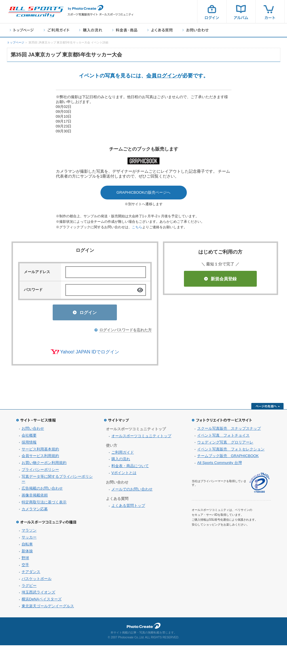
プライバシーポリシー (40, 471)
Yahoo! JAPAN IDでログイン (89, 353)
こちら (137, 227)
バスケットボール (37, 580)
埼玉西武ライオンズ (38, 594)
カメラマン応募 (35, 511)
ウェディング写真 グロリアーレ (225, 444)
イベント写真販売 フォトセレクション (231, 451)
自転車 (27, 546)
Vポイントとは (123, 474)
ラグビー (29, 587)
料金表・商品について (130, 467)
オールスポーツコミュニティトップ (141, 437)
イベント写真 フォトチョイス (223, 437)
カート (270, 11)
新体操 (27, 553)
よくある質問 (160, 30)
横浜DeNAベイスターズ (42, 601)
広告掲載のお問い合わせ (42, 490)
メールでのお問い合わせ (132, 491)
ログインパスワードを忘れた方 (125, 332)
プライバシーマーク (259, 484)
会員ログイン (161, 76)
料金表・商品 (125, 30)
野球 (25, 559)
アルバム (241, 11)
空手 (25, 566)
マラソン (29, 532)
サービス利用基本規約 (40, 451)
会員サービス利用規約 (40, 457)
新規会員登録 (220, 278)
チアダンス (31, 573)
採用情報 (29, 444)
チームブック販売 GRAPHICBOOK (228, 457)
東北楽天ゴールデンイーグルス (48, 608)
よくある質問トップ (128, 507)
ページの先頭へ (267, 408)
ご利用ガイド (56, 30)
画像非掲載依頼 (35, 497)
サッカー (29, 539)
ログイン (211, 11)
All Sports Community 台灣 (219, 464)
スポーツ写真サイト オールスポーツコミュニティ (36, 11)
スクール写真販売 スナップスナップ (229, 430)
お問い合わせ (195, 30)
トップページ (21, 30)
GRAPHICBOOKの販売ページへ (144, 192)
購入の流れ (91, 30)
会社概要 (29, 437)
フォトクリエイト (144, 627)
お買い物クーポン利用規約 (44, 464)
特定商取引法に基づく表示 (44, 504)
